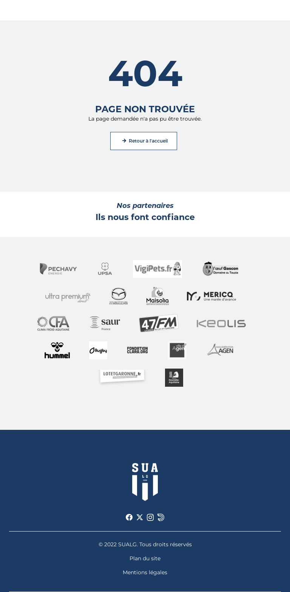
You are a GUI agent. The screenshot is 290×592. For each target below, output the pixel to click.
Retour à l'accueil (148, 141)
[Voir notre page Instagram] (150, 517)
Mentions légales (145, 572)
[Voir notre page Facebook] (129, 517)
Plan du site (145, 558)
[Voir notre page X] (139, 517)
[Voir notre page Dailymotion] (160, 517)
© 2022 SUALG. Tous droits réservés (145, 544)
